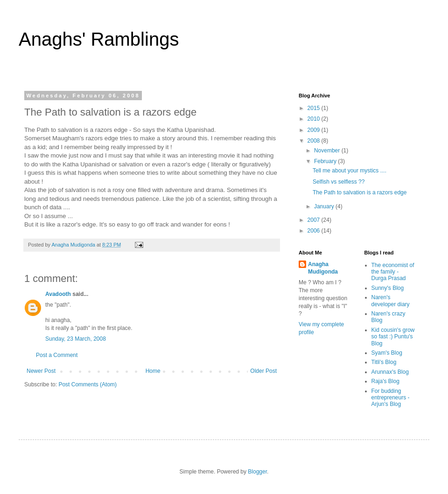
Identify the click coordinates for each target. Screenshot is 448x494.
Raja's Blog (385, 381)
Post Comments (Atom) (87, 384)
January (325, 206)
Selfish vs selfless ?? (338, 181)
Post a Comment (56, 355)
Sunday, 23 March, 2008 (75, 339)
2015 (315, 108)
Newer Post (41, 371)
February (326, 161)
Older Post (263, 371)
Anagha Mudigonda (323, 268)
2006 (315, 230)
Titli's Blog (384, 362)
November (328, 150)
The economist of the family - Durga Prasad (392, 272)
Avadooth (58, 294)
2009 (315, 130)
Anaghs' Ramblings (99, 39)
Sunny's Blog (387, 288)
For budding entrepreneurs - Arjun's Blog (390, 398)
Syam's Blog (386, 353)
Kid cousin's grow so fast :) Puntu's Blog (393, 337)
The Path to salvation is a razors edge (359, 192)
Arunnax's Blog (390, 372)
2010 (315, 119)
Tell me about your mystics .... (349, 170)
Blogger (257, 471)
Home (153, 371)
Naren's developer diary (390, 300)
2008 (315, 140)
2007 (315, 220)
